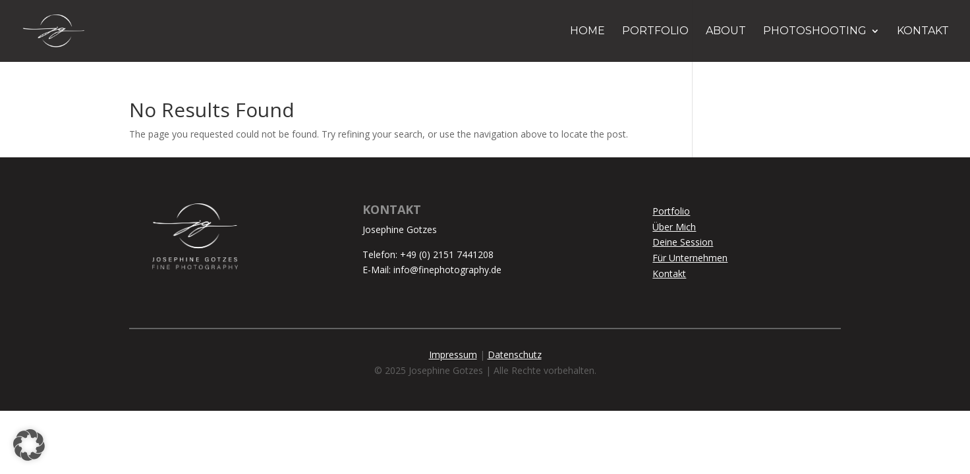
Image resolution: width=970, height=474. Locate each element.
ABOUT (726, 31)
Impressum (453, 354)
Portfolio (671, 211)
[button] (29, 445)
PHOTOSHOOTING (815, 31)
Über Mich (674, 227)
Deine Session (682, 242)
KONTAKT (923, 31)
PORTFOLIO (655, 31)
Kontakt (669, 273)
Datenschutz (515, 354)
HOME (587, 31)
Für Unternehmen (690, 257)
